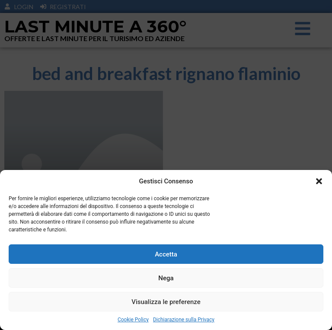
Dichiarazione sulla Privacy (183, 320)
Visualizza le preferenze (166, 302)
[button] (319, 181)
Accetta (166, 254)
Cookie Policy (133, 320)
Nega (165, 278)
